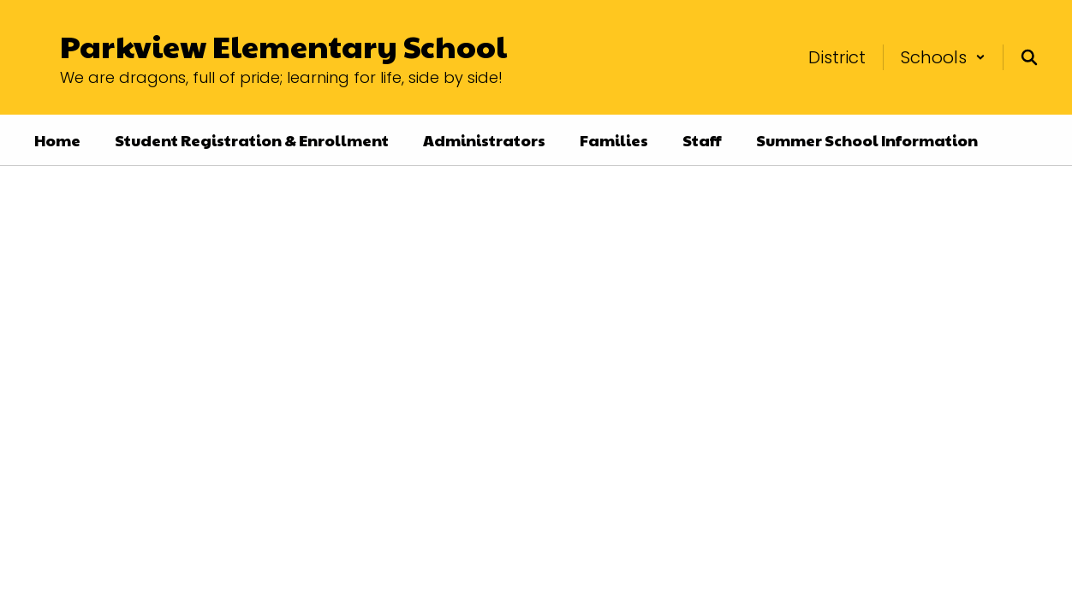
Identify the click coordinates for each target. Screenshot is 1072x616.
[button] (943, 57)
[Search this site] (1029, 57)
